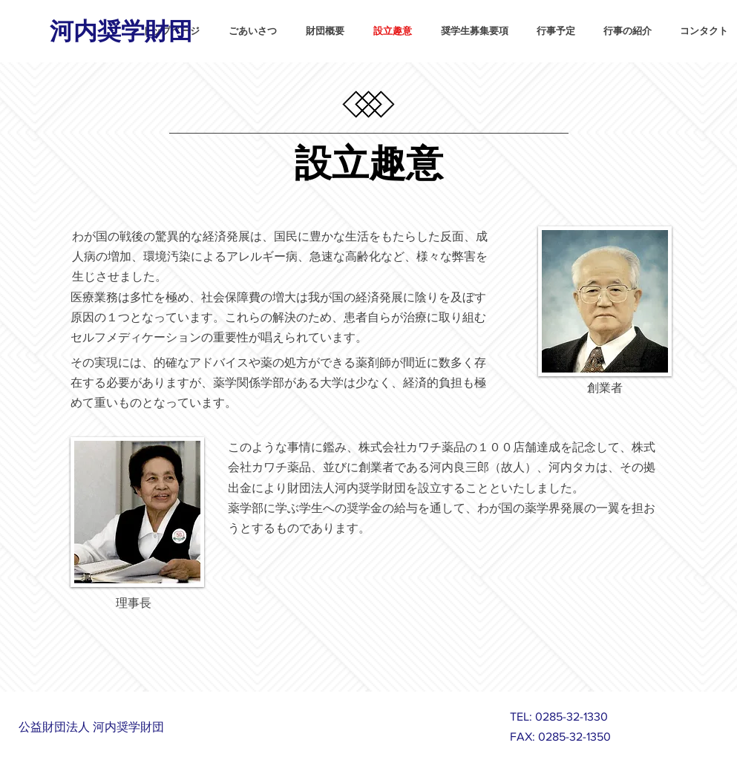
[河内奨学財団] (122, 29)
